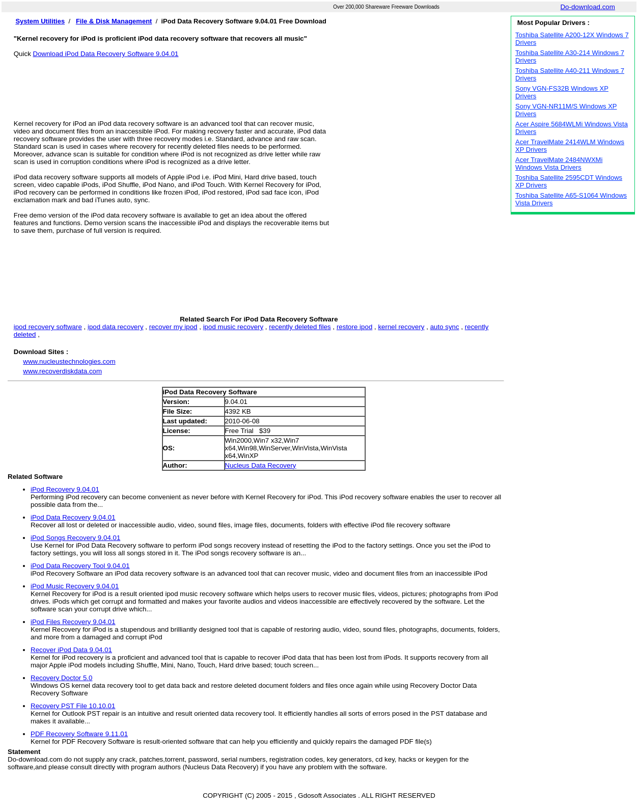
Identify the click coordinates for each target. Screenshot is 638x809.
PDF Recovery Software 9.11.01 (79, 734)
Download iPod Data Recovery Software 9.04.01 (106, 54)
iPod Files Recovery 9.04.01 (73, 622)
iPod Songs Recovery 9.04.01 (75, 538)
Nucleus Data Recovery (260, 465)
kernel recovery (401, 327)
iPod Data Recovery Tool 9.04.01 (80, 566)
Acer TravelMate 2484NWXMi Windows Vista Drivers (558, 163)
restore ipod (354, 327)
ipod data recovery (116, 327)
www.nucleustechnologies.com (69, 361)
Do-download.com (587, 7)
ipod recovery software (48, 327)
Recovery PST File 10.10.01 (73, 706)
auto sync (444, 327)
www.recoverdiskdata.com (62, 371)
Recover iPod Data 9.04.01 (71, 650)
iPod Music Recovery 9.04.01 (75, 586)
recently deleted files (300, 327)
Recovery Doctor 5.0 (61, 678)
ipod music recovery (233, 327)
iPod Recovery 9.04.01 (65, 489)
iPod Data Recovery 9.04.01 (73, 517)
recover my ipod (173, 327)
